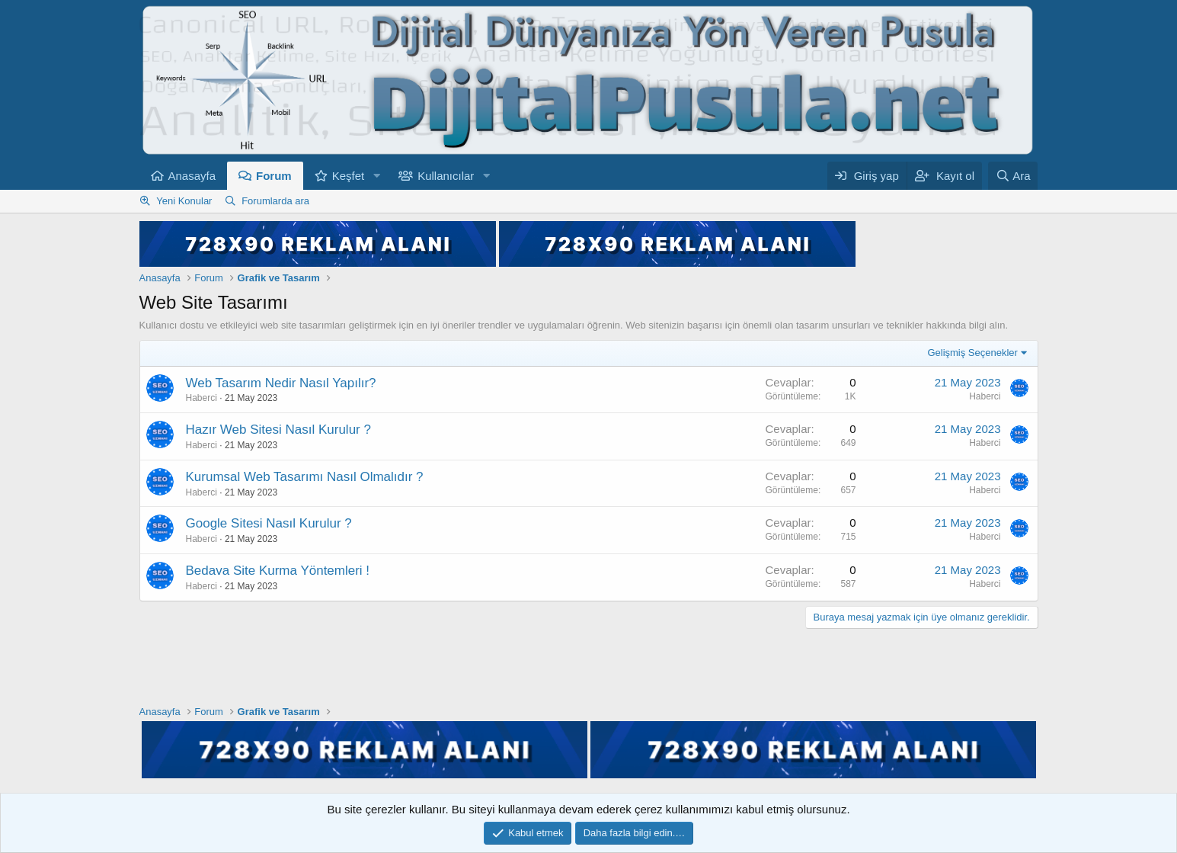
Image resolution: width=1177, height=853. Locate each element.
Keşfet (348, 175)
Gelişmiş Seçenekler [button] (972, 352)
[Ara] (1013, 176)
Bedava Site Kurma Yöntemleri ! (278, 570)
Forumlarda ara (275, 201)
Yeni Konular (184, 201)
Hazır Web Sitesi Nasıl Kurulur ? (278, 429)
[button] (376, 176)
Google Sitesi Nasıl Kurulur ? (269, 523)
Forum (274, 175)
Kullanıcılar (445, 175)
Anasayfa (192, 175)
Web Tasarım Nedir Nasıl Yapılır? (281, 383)
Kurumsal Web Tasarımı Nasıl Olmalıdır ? (305, 477)
